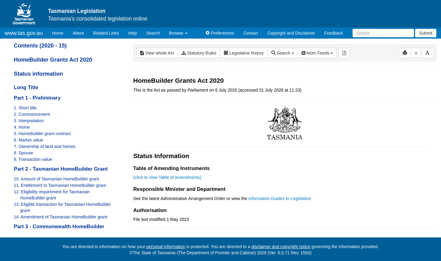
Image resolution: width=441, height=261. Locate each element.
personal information (165, 246)
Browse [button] (178, 33)
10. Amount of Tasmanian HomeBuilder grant (56, 178)
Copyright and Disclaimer (291, 33)
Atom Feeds (317, 53)
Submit (425, 33)
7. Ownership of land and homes (45, 146)
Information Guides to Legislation (279, 198)
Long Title (26, 87)
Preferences (219, 33)
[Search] (383, 33)
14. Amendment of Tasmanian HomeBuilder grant (60, 216)
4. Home (22, 127)
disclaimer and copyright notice (280, 246)
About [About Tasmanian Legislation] (78, 33)
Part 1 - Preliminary (37, 98)
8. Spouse (23, 152)
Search (153, 33)
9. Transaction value (33, 159)
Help (132, 33)
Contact (250, 33)
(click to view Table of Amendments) (167, 177)
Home (60, 33)
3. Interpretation (29, 120)
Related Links (106, 33)
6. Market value (28, 140)
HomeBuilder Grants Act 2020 (53, 60)
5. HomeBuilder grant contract (42, 133)
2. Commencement (32, 114)
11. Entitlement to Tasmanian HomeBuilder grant (60, 185)
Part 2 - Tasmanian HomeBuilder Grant (61, 169)
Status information (38, 74)
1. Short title (25, 107)
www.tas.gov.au (24, 33)
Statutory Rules (199, 53)
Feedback (333, 33)
